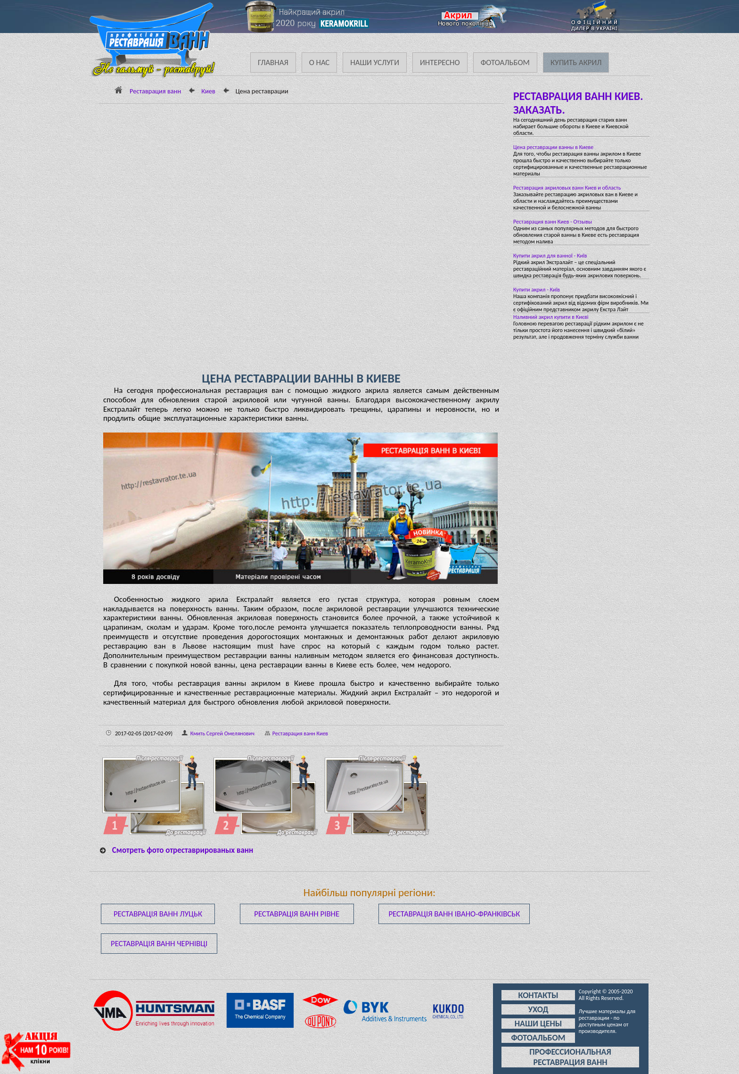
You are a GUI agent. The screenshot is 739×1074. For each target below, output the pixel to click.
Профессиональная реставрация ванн (570, 1057)
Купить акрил (576, 62)
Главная (273, 62)
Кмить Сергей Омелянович (222, 733)
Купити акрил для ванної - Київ (550, 255)
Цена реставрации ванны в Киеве (553, 147)
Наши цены (538, 1023)
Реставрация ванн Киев (292, 733)
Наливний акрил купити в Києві (551, 317)
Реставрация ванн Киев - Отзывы (552, 221)
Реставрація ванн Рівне (296, 914)
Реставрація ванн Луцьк (158, 914)
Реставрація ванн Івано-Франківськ (454, 914)
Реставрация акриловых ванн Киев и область (567, 187)
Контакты (538, 995)
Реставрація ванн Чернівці (159, 944)
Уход (538, 1009)
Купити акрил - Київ (536, 289)
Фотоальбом (505, 62)
